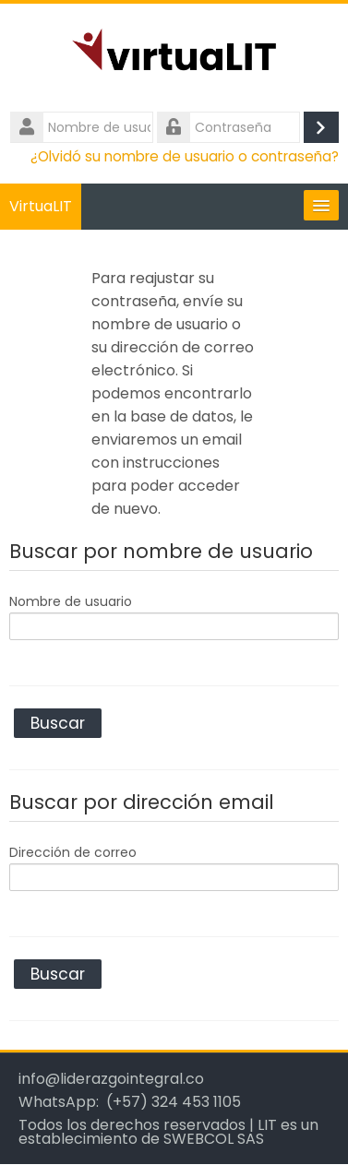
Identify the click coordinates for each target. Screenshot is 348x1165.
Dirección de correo (73, 852)
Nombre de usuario (70, 601)
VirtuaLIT (40, 206)
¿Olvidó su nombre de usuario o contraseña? (184, 156)
